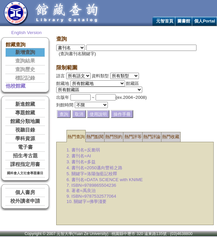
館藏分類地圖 (25, 121)
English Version (26, 32)
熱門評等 (133, 136)
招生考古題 (25, 155)
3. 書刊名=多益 (81, 161)
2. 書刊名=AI (78, 155)
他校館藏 (15, 86)
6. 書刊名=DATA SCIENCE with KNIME (104, 179)
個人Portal (204, 21)
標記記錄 (25, 78)
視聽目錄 (25, 130)
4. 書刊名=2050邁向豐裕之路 (94, 167)
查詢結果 (25, 60)
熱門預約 (113, 136)
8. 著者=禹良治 (81, 190)
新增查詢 (25, 52)
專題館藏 (25, 112)
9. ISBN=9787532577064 (91, 196)
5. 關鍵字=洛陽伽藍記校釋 (91, 173)
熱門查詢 (76, 136)
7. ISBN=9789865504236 (91, 185)
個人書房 (25, 192)
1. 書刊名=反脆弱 (83, 149)
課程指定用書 (25, 164)
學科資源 (25, 138)
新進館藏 (25, 104)
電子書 (25, 147)
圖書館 (183, 21)
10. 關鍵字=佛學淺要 (86, 201)
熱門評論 (151, 136)
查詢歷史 (25, 69)
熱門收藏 (170, 136)
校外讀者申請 (25, 201)
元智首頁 (164, 21)
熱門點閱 (95, 136)
